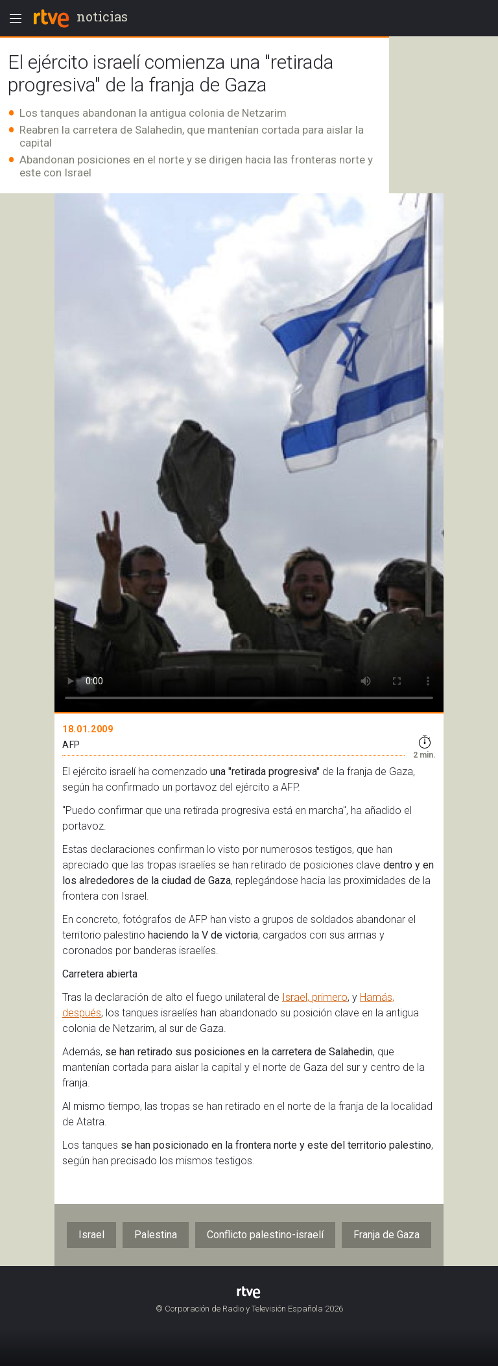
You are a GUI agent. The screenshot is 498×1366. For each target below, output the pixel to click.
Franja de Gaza (386, 1234)
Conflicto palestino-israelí (265, 1234)
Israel (91, 1234)
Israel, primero (315, 997)
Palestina (155, 1234)
